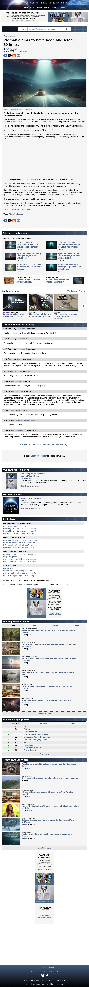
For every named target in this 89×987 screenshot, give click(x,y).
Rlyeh (19, 359)
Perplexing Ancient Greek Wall (16, 526)
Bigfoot (27, 729)
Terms (27, 984)
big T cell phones (11, 557)
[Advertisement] (44, 159)
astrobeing (21, 349)
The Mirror (15, 210)
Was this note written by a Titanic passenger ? (57, 281)
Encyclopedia (53, 971)
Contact (60, 984)
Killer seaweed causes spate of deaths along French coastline (50, 778)
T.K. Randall (11, 49)
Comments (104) (28, 210)
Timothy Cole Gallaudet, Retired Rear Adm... (22, 529)
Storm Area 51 (30, 750)
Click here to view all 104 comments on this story (44, 445)
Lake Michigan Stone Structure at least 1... (21, 531)
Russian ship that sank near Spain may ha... (22, 540)
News (32, 7)
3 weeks (55, 625)
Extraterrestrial (9, 36)
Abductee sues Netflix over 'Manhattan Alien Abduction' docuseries (29, 267)
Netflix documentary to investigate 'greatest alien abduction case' (69, 267)
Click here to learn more (30, 486)
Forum (39, 7)
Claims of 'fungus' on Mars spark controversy (28, 281)
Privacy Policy (38, 984)
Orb (25, 726)
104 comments (23, 51)
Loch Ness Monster (32, 748)
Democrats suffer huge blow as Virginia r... (21, 554)
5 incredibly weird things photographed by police (40, 315)
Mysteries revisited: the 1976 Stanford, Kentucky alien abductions (69, 256)
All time (72, 723)
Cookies (50, 984)
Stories (54, 7)
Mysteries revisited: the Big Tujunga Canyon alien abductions (29, 256)
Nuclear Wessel (23, 420)
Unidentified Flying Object (35, 740)
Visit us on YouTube (77, 291)
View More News (44, 714)
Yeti (25, 742)
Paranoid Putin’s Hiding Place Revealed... (21, 545)
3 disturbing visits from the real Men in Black (13, 315)
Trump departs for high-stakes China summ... (22, 561)
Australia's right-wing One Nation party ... (20, 576)
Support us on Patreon (30, 498)
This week (15, 723)
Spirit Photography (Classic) (36, 734)
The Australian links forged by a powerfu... (21, 573)
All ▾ (24, 29)
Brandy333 (21, 430)
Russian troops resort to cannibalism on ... (21, 543)
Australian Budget (12, 568)
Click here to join (25, 584)
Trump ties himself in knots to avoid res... (20, 559)
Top (36, 967)
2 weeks (34, 625)
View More (44, 754)
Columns (62, 7)
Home (25, 7)
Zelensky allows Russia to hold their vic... (20, 547)
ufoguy (19, 371)
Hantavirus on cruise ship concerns (18, 571)
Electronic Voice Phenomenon (37, 737)
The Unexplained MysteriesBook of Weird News (33, 475)
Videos (46, 7)
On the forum (9, 519)
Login (33, 456)
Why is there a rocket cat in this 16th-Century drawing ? (65, 316)
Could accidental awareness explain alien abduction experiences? (27, 244)
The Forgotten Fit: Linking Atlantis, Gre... (20, 533)
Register (43, 456)
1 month (76, 625)
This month (43, 723)
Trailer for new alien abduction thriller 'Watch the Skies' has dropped (69, 244)
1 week (13, 625)
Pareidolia (28, 745)
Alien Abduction (16, 214)
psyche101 (21, 329)
